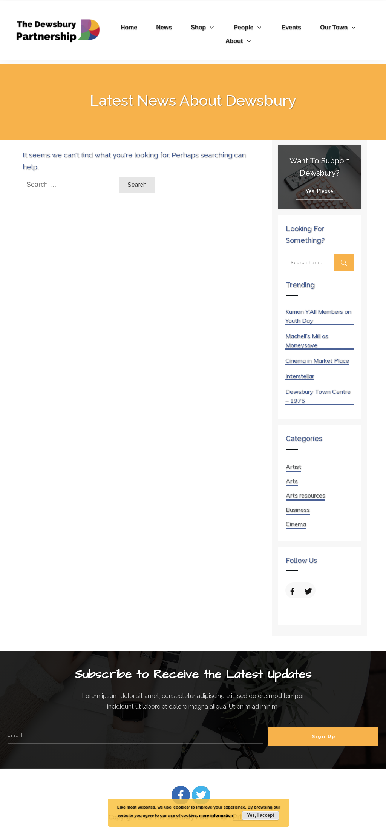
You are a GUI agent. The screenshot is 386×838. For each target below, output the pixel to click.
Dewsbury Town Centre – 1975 (318, 396)
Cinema (296, 524)
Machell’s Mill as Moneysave (306, 340)
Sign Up (323, 736)
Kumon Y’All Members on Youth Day (318, 316)
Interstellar (299, 376)
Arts (292, 481)
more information (216, 815)
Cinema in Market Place (317, 360)
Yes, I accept (260, 815)
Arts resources (305, 495)
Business (298, 509)
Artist (293, 466)
